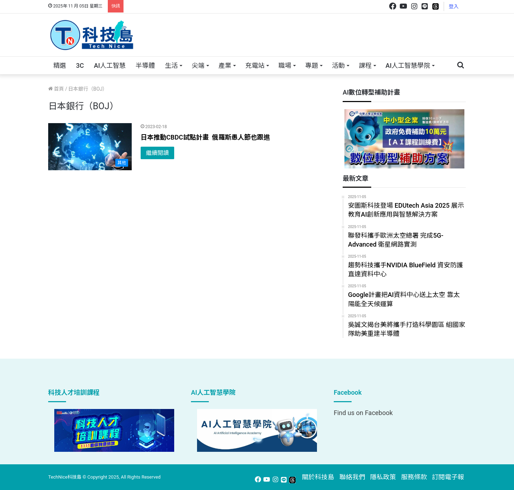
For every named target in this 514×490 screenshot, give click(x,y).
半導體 (145, 65)
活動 (338, 65)
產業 (224, 65)
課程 (365, 65)
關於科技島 (318, 477)
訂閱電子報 (448, 477)
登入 (454, 6)
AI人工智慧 (110, 65)
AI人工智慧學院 (408, 65)
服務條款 (414, 477)
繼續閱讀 (157, 153)
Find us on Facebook (363, 412)
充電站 (254, 65)
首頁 (56, 89)
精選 (59, 65)
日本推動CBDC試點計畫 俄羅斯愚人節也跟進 (205, 137)
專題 (311, 65)
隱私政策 (383, 477)
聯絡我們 (352, 477)
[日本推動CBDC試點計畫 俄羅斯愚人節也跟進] (90, 146)
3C (80, 65)
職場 (284, 65)
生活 (171, 65)
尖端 (198, 65)
